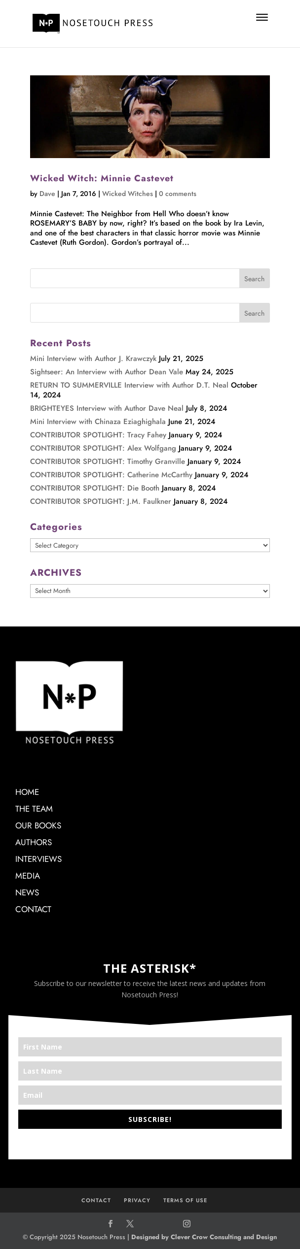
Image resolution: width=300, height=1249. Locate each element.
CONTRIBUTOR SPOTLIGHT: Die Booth (94, 488)
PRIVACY (137, 1200)
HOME (27, 792)
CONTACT (33, 909)
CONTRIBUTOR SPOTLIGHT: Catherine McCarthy (111, 474)
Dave (47, 193)
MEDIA (27, 876)
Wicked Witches (127, 193)
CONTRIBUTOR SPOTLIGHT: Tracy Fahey (98, 434)
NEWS (27, 892)
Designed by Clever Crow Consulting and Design (204, 1237)
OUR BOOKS (38, 825)
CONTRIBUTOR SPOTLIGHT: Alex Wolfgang (103, 448)
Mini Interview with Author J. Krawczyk (93, 358)
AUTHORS (33, 842)
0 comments (177, 193)
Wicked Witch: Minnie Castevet (102, 178)
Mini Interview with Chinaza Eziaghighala (98, 421)
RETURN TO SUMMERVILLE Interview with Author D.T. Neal (129, 385)
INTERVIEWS (38, 859)
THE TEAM (34, 809)
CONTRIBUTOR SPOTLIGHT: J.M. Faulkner (100, 501)
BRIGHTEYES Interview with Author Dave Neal (107, 408)
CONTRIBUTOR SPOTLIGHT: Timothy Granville (107, 461)
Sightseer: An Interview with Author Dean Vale (106, 371)
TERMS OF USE (185, 1200)
